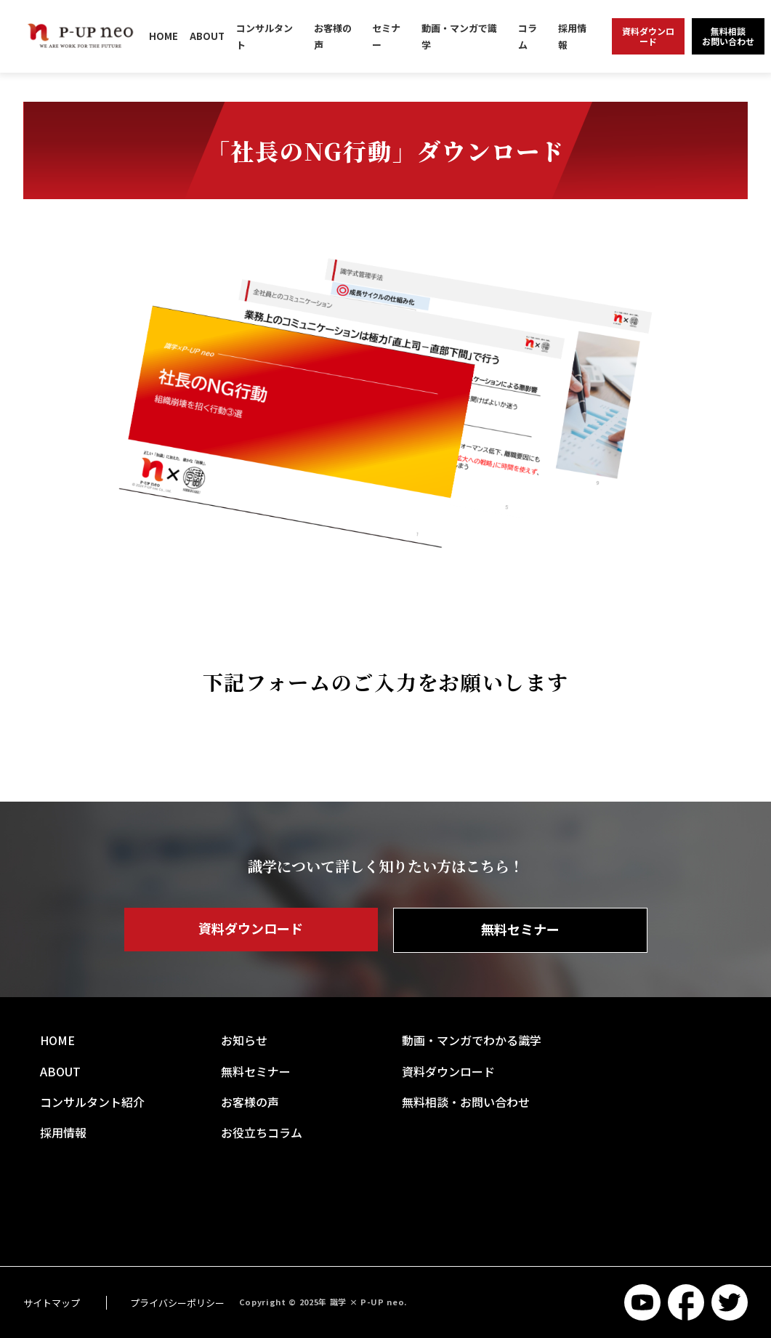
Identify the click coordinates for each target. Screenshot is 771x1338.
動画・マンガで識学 (459, 36)
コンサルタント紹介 (92, 1102)
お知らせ (244, 1040)
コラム (527, 36)
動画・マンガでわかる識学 (471, 1040)
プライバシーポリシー (177, 1303)
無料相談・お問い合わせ (466, 1102)
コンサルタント (264, 36)
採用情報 (572, 36)
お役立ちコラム (261, 1132)
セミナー (386, 36)
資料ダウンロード (250, 928)
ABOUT (207, 36)
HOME (163, 36)
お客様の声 (333, 36)
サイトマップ (51, 1303)
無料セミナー (520, 928)
